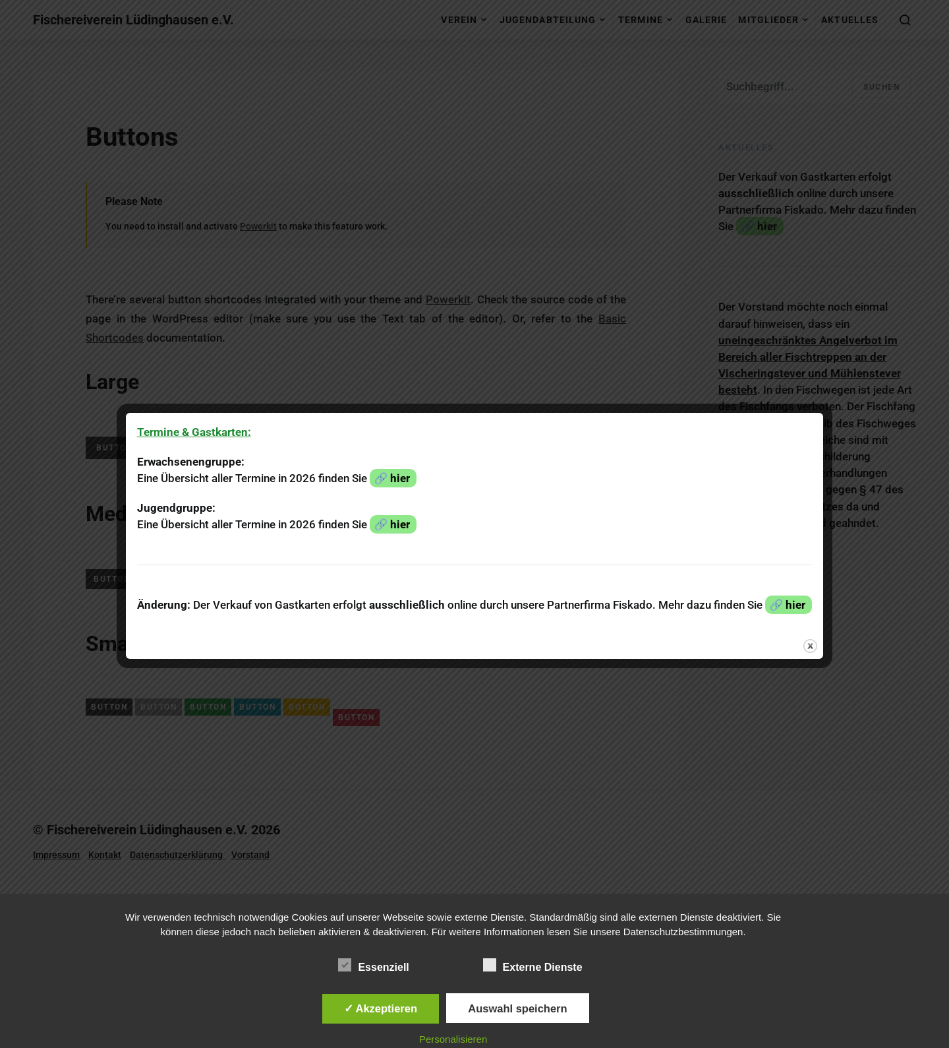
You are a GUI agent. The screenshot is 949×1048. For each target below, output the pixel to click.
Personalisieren (453, 1039)
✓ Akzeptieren (381, 1008)
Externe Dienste (533, 965)
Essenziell (373, 965)
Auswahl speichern (517, 1008)
